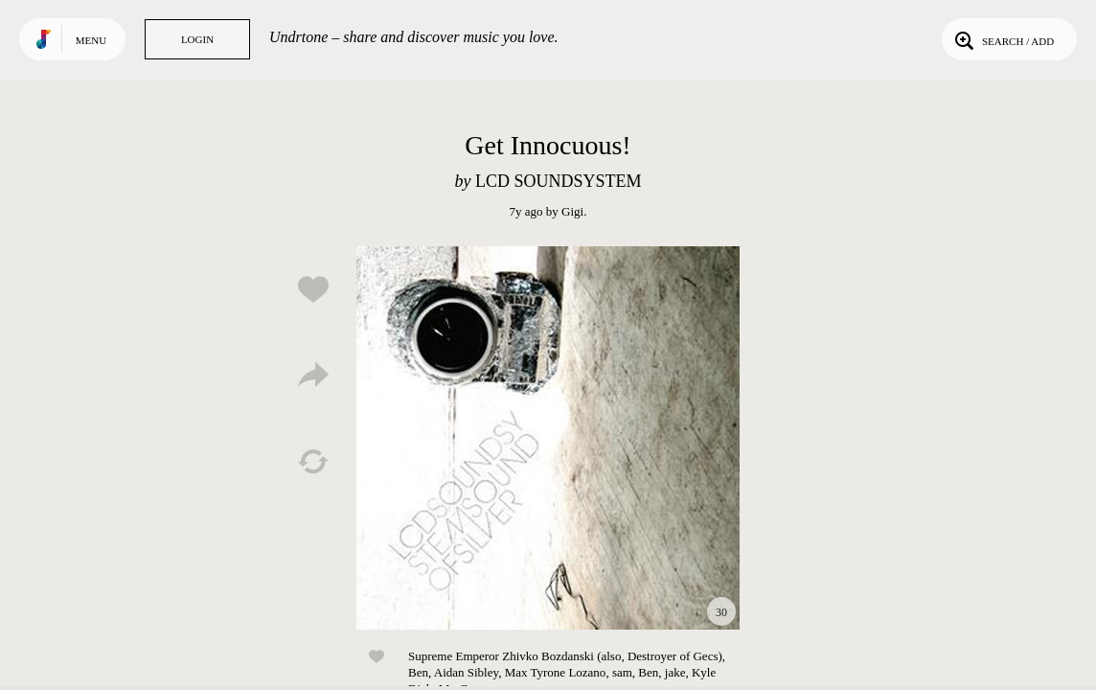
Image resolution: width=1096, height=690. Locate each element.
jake (675, 672)
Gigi (572, 211)
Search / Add (1002, 39)
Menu (91, 40)
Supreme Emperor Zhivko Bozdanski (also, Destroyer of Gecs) (565, 656)
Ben (418, 672)
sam (622, 672)
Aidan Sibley (466, 672)
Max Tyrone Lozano (555, 672)
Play (548, 438)
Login (197, 39)
